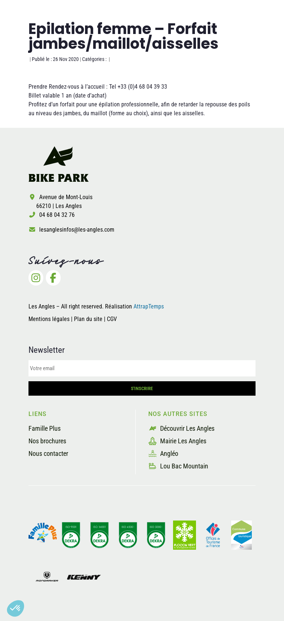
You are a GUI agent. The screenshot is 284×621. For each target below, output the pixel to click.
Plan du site (89, 319)
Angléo (163, 453)
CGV (112, 319)
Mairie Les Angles (177, 441)
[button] (15, 608)
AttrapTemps (148, 306)
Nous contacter (48, 453)
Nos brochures (47, 441)
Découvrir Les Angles (181, 428)
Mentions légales (49, 319)
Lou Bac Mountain (178, 466)
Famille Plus (44, 428)
